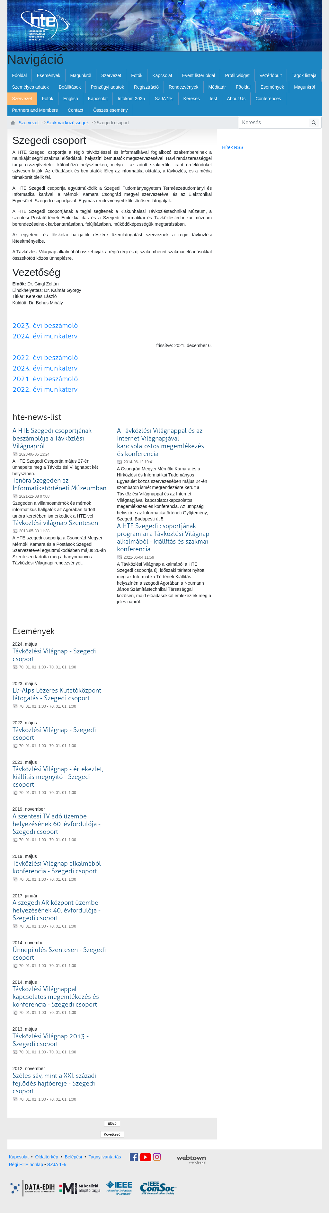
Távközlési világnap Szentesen (55, 523)
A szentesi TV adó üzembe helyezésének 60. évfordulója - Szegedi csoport (57, 824)
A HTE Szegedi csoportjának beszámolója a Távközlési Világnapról (52, 438)
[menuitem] (19, 75)
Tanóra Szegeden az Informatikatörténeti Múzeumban (59, 484)
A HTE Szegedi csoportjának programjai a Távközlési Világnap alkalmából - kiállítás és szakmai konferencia (163, 537)
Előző (112, 1123)
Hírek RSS (232, 147)
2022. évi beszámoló (45, 357)
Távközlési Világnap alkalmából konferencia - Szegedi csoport (57, 867)
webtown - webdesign (191, 1159)
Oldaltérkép (46, 1156)
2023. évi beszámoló (45, 325)
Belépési (73, 1156)
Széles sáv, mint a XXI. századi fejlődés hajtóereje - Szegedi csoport (54, 1083)
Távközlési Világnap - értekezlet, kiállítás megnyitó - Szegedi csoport (58, 776)
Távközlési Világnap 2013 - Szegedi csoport (51, 1040)
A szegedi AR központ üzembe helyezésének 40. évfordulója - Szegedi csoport (57, 910)
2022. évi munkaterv (45, 389)
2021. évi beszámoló (45, 379)
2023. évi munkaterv (45, 368)
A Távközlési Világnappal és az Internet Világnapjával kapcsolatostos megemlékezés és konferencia (160, 442)
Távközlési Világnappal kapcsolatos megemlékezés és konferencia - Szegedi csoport (56, 996)
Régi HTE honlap (26, 1164)
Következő (112, 1134)
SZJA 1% (56, 1164)
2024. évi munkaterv (45, 336)
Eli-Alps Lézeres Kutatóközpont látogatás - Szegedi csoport (57, 694)
